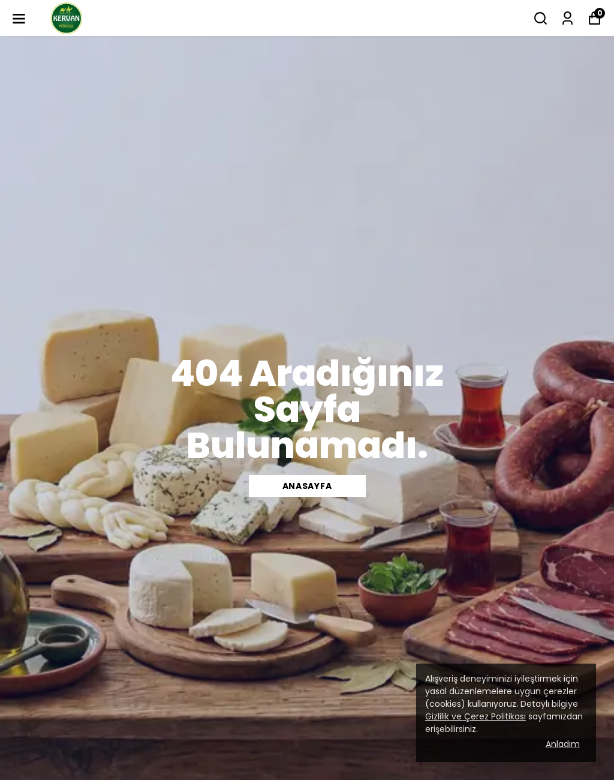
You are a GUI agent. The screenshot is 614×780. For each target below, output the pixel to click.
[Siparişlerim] (567, 18)
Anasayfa (307, 486)
